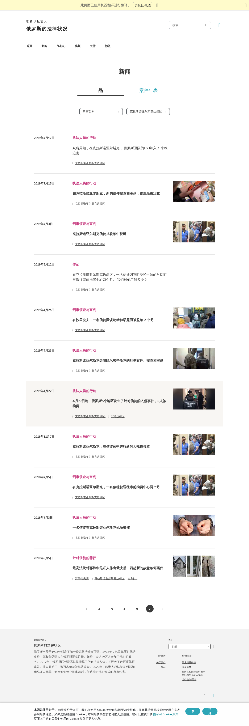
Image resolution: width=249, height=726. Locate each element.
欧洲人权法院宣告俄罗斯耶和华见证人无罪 (193, 673)
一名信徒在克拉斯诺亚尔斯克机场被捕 (101, 528)
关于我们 (161, 662)
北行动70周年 (189, 679)
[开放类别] (214, 646)
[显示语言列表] (158, 5)
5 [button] (124, 609)
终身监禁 (186, 667)
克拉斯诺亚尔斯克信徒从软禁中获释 (99, 234)
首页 (29, 46)
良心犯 (61, 46)
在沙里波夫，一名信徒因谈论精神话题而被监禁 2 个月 (113, 320)
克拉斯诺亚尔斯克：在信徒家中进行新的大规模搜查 (111, 447)
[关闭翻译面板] (246, 5)
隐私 (163, 667)
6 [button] (137, 609)
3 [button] (99, 609)
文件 (93, 46)
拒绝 (209, 711)
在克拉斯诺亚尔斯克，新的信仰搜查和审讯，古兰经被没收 (116, 193)
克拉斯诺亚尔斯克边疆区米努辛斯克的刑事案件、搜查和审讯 (117, 360)
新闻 (44, 46)
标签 (108, 46)
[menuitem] (29, 46)
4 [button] (112, 609)
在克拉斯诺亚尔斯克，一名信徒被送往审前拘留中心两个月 (116, 487)
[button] (87, 608)
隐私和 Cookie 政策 (165, 714)
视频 (77, 46)
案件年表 (148, 90)
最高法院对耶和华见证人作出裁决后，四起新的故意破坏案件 (117, 568)
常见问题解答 (189, 662)
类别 (174, 646)
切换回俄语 (142, 5)
